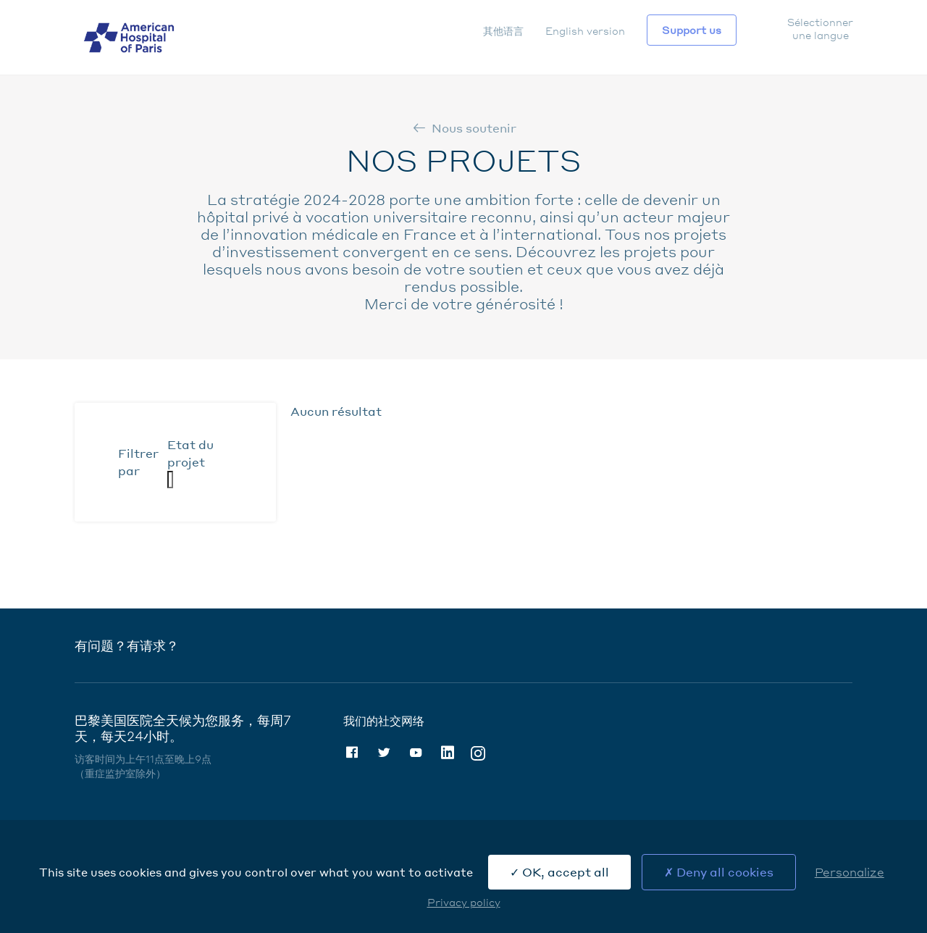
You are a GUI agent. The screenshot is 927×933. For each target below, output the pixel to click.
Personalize (849, 871)
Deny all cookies (718, 871)
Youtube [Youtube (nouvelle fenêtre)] (415, 752)
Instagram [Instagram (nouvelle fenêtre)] (478, 752)
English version (585, 30)
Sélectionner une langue (819, 28)
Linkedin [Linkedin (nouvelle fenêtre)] (447, 752)
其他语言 (503, 30)
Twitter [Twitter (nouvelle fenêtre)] (384, 752)
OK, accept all (559, 871)
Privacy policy (463, 901)
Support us (691, 29)
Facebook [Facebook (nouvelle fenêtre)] (352, 752)
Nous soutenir (474, 127)
